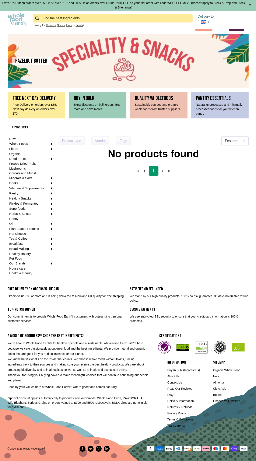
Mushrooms (17, 168)
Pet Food (15, 258)
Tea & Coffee (18, 238)
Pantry (13, 193)
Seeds (79, 25)
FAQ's (171, 394)
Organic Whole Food (226, 370)
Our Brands (17, 263)
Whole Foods (18, 143)
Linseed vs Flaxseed (226, 401)
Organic (15, 154)
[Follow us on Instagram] (99, 449)
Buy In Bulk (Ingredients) (183, 370)
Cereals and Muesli (22, 173)
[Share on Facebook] (82, 449)
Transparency (176, 425)
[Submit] (38, 18)
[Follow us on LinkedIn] (107, 449)
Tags (123, 141)
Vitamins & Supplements (26, 188)
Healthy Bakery (20, 254)
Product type (71, 141)
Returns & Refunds (179, 407)
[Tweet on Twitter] (91, 449)
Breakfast (16, 243)
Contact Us (174, 382)
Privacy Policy (176, 413)
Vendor (100, 141)
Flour (69, 25)
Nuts (216, 376)
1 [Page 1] (153, 171)
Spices (61, 25)
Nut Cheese (17, 233)
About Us (173, 376)
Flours (13, 148)
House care (17, 268)
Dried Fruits (17, 158)
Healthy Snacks (20, 198)
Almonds (51, 25)
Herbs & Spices (20, 213)
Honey (13, 219)
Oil (11, 223)
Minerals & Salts (20, 178)
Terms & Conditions (180, 419)
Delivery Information (180, 401)
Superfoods (17, 208)
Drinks (13, 183)
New (12, 139)
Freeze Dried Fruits (22, 163)
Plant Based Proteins (24, 229)
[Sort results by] (235, 140)
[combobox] (113, 18)
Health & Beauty (20, 273)
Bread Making (19, 248)
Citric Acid (219, 388)
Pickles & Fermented (24, 203)
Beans (217, 394)
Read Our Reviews (179, 388)
